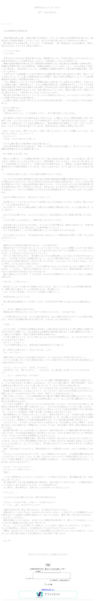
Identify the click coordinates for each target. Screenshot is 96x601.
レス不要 (49, 584)
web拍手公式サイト (48, 589)
